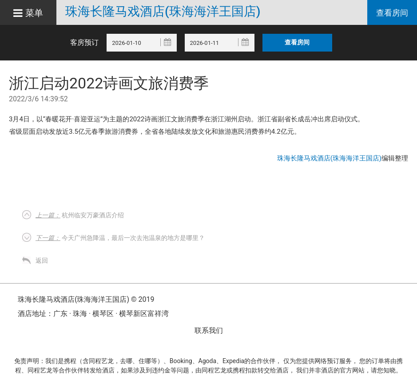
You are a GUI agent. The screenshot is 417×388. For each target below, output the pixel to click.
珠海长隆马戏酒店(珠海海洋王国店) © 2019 (86, 299)
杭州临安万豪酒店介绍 (80, 215)
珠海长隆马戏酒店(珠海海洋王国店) (162, 11)
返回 (42, 260)
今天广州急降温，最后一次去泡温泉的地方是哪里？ (120, 237)
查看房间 (392, 12)
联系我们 (209, 330)
